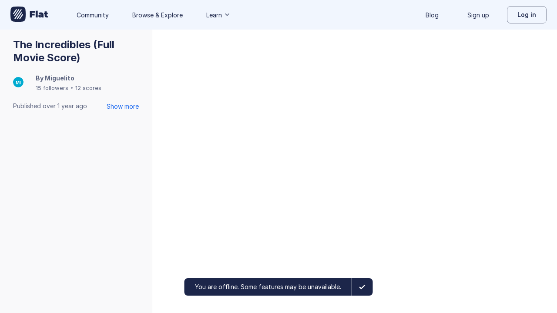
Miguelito (59, 78)
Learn (218, 15)
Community (93, 15)
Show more (123, 106)
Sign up (478, 15)
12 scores (88, 87)
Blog (432, 15)
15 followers (52, 87)
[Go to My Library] (29, 15)
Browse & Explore (157, 15)
